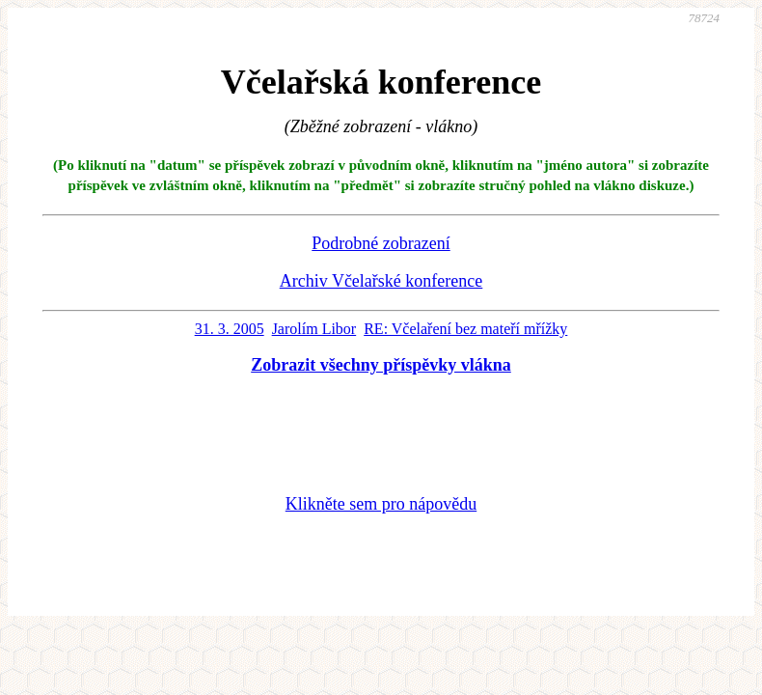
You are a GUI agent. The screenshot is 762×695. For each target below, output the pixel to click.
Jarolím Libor (314, 328)
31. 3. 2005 (229, 328)
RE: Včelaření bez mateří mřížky (465, 328)
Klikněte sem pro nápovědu (381, 504)
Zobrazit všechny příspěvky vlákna (381, 365)
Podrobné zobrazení (380, 243)
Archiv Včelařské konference (381, 281)
